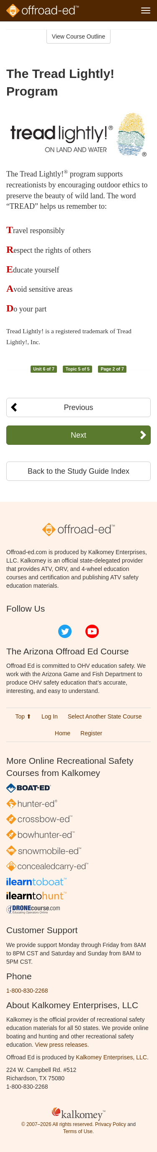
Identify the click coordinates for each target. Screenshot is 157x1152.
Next (78, 435)
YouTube (92, 631)
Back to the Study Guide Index (78, 471)
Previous (78, 407)
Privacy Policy (110, 1124)
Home (62, 733)
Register (91, 733)
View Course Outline (78, 36)
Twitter (65, 631)
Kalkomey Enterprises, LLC (111, 1057)
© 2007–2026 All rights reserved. (57, 1124)
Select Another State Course (105, 716)
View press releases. (62, 1044)
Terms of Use (78, 1131)
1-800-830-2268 (27, 990)
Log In (49, 716)
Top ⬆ (23, 716)
